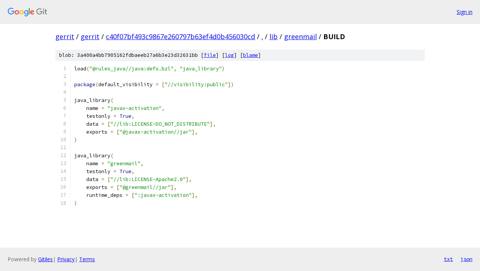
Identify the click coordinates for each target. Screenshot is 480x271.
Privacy (66, 259)
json (466, 259)
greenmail (300, 36)
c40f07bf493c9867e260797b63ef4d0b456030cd (180, 36)
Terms (87, 259)
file (210, 55)
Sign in (464, 11)
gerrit (64, 36)
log (229, 55)
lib (273, 36)
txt (448, 259)
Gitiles (45, 259)
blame (250, 55)
